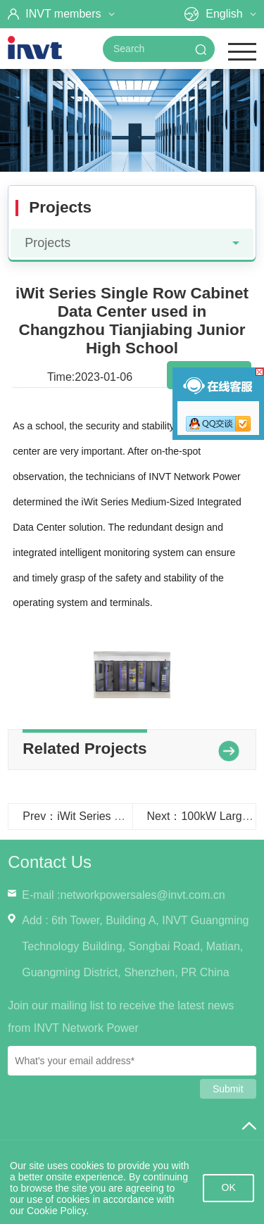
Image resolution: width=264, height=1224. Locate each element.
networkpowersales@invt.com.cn (142, 895)
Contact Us (50, 861)
